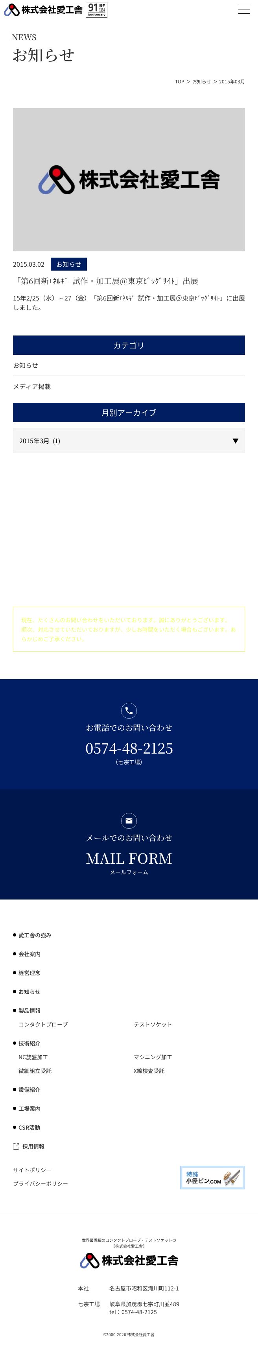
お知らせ (201, 81)
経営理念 (29, 973)
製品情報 (29, 1010)
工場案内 (29, 1108)
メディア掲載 (32, 386)
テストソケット (153, 1024)
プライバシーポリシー (40, 1183)
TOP (179, 81)
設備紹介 (29, 1089)
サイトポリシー (32, 1170)
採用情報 (33, 1146)
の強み (35, 935)
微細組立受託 (35, 1071)
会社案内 (29, 954)
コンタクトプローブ (43, 1024)
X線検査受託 (149, 1071)
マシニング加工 (153, 1057)
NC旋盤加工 (33, 1057)
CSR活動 (29, 1127)
